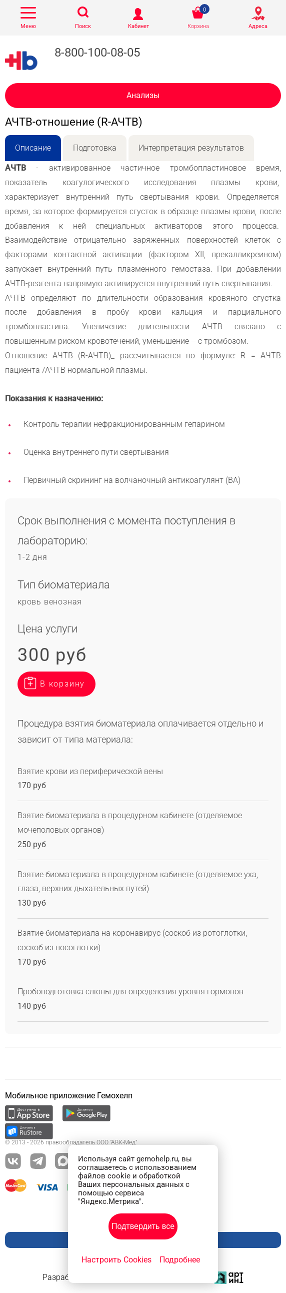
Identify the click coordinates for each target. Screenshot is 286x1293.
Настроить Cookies (117, 1259)
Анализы (143, 95)
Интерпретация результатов (191, 148)
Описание (33, 148)
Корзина (198, 26)
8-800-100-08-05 (97, 53)
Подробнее (180, 1259)
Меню (28, 26)
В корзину (62, 684)
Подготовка (94, 148)
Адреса (258, 26)
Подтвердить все (143, 1226)
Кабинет (138, 26)
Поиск (83, 26)
